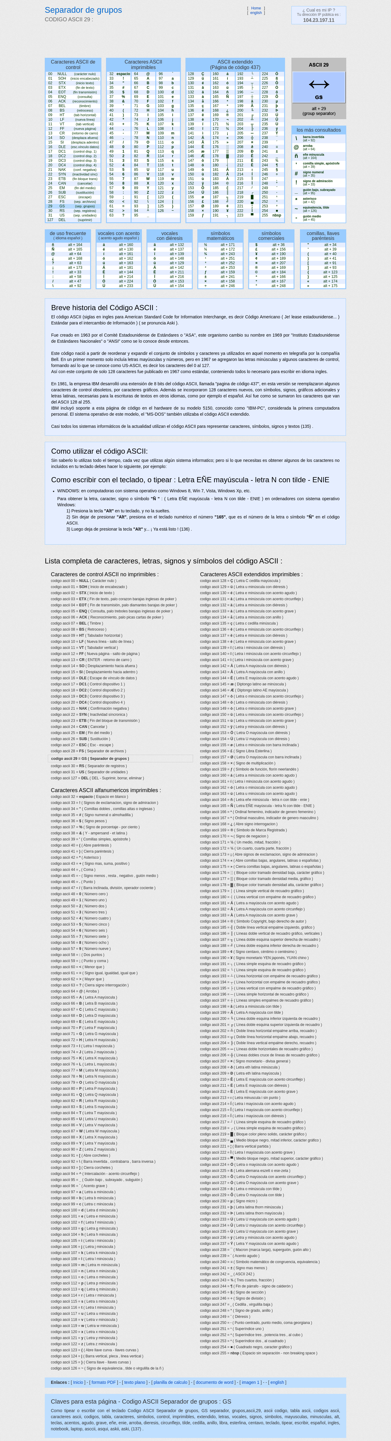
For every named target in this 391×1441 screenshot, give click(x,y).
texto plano (134, 1382)
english (256, 13)
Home (256, 8)
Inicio (78, 1382)
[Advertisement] (192, 41)
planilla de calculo (171, 1382)
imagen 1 (251, 1382)
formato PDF (104, 1382)
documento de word (214, 1382)
